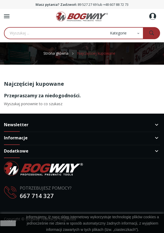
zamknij (8, 223)
